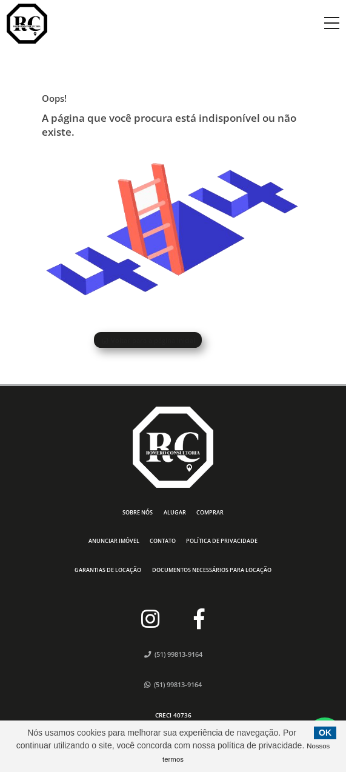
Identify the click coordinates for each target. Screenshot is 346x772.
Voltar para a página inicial (148, 340)
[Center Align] (331, 23)
